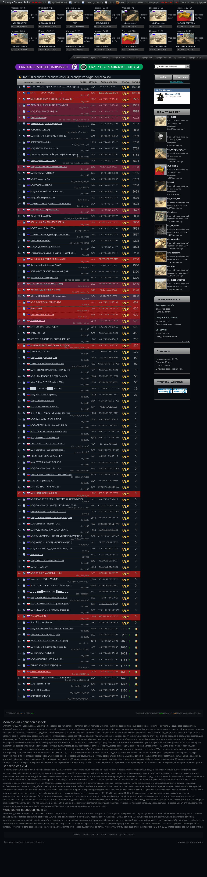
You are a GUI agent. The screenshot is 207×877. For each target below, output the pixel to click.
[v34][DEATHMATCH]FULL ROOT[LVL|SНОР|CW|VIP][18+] (57, 499)
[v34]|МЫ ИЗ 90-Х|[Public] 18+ (44, 209)
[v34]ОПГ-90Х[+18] (39, 567)
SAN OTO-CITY (37, 320)
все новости (183, 341)
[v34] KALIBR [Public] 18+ (42, 400)
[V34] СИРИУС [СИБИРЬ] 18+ (44, 327)
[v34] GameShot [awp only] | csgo (45, 468)
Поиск (103, 835)
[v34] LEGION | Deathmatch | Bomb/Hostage (50, 474)
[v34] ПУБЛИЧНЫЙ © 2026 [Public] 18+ (48, 136)
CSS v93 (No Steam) (92, 2)
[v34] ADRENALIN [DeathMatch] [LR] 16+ (49, 425)
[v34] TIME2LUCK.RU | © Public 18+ (47, 560)
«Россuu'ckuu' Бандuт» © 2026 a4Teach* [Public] (53, 253)
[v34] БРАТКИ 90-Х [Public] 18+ (45, 148)
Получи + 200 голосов (167, 317)
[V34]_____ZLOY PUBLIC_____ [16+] (47, 93)
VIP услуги (161, 330)
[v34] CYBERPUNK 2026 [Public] (45, 302)
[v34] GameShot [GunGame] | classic (47, 450)
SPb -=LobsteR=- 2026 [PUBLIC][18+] (47, 222)
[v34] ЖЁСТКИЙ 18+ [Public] (43, 394)
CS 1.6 (109, 2)
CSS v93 (74, 2)
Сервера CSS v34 (57, 2)
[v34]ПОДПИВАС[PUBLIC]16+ (44, 493)
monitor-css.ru (38, 842)
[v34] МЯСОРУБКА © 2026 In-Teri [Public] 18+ (51, 99)
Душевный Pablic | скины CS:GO (45, 265)
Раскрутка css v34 (165, 305)
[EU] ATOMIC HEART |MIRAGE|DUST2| (48, 597)
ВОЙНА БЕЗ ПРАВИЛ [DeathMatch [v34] (49, 271)
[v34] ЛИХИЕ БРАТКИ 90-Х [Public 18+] (48, 259)
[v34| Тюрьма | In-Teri (40, 179)
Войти (163, 77)
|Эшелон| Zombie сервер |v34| (44, 277)
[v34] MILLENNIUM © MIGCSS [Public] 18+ (50, 610)
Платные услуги (152, 2)
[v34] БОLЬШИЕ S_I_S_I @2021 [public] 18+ (51, 548)
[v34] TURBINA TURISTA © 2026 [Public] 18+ (51, 517)
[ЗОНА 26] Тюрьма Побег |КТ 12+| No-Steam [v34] (54, 154)
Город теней (36, 308)
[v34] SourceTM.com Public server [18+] (48, 166)
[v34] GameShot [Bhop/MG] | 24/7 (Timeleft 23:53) (53, 505)
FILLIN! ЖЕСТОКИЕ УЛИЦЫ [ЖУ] (46, 456)
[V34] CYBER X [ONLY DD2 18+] (45, 462)
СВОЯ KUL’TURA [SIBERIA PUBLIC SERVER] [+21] (54, 86)
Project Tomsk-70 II (39, 616)
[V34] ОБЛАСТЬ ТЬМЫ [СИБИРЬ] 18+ (48, 431)
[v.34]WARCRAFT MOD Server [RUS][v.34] (50, 345)
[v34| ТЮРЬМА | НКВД (41, 185)
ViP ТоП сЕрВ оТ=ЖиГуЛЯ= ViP (45, 290)
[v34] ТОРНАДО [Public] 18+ (43, 357)
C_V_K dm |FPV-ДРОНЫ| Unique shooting (50, 413)
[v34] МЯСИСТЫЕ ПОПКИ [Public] (46, 283)
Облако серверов (90, 835)
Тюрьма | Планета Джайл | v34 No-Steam (50, 234)
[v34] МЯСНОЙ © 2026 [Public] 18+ (47, 191)
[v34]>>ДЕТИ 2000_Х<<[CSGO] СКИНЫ (49, 530)
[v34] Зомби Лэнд (38, 117)
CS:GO (120, 2)
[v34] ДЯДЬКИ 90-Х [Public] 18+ (45, 246)
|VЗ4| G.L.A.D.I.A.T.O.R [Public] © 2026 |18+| (51, 585)
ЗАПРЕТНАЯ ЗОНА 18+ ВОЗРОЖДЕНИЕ (50, 339)
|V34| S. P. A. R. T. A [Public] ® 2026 (47, 382)
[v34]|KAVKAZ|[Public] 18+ (42, 173)
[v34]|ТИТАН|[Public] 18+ (42, 480)
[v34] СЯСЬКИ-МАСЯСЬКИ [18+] (45, 573)
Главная (76, 835)
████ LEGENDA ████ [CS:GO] (45, 388)
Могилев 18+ (36, 554)
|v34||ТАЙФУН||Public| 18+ (42, 197)
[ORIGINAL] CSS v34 (40, 351)
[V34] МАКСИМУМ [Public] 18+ (44, 406)
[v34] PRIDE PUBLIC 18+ (42, 314)
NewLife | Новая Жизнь (41, 622)
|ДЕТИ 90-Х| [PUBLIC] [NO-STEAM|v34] (49, 105)
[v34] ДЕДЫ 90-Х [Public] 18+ (44, 111)
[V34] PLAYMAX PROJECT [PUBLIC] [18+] (50, 603)
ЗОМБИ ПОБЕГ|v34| (40, 130)
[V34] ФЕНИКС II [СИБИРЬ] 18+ (45, 487)
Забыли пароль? (176, 81)
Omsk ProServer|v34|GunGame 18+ (47, 363)
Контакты (185, 2)
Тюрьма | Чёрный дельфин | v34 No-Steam (50, 203)
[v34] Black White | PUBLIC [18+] (45, 419)
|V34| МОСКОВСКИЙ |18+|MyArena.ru (48, 296)
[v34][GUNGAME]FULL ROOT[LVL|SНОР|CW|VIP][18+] (56, 536)
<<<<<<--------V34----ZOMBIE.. (44, 579)
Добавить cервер (135, 2)
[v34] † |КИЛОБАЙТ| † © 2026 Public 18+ (49, 376)
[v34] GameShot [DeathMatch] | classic (48, 511)
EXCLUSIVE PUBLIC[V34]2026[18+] (47, 443)
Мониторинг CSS (172, 94)
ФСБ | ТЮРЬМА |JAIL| (40, 216)
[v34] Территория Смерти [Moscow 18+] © (50, 370)
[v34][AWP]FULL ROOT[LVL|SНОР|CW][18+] (51, 542)
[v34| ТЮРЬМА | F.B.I (40, 240)
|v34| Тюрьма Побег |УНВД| (43, 160)
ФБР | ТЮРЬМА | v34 (40, 142)
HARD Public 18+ (38, 333)
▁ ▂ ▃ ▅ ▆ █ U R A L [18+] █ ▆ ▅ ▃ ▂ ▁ (49, 591)
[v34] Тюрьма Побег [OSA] (42, 228)
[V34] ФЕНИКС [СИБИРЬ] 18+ (44, 437)
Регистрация (181, 77)
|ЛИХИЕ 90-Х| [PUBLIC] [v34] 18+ (46, 123)
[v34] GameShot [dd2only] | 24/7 (45, 524)
